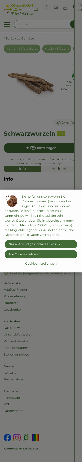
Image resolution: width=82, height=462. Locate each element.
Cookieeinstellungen (41, 263)
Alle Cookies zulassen (24, 254)
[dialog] (41, 231)
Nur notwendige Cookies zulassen (34, 244)
